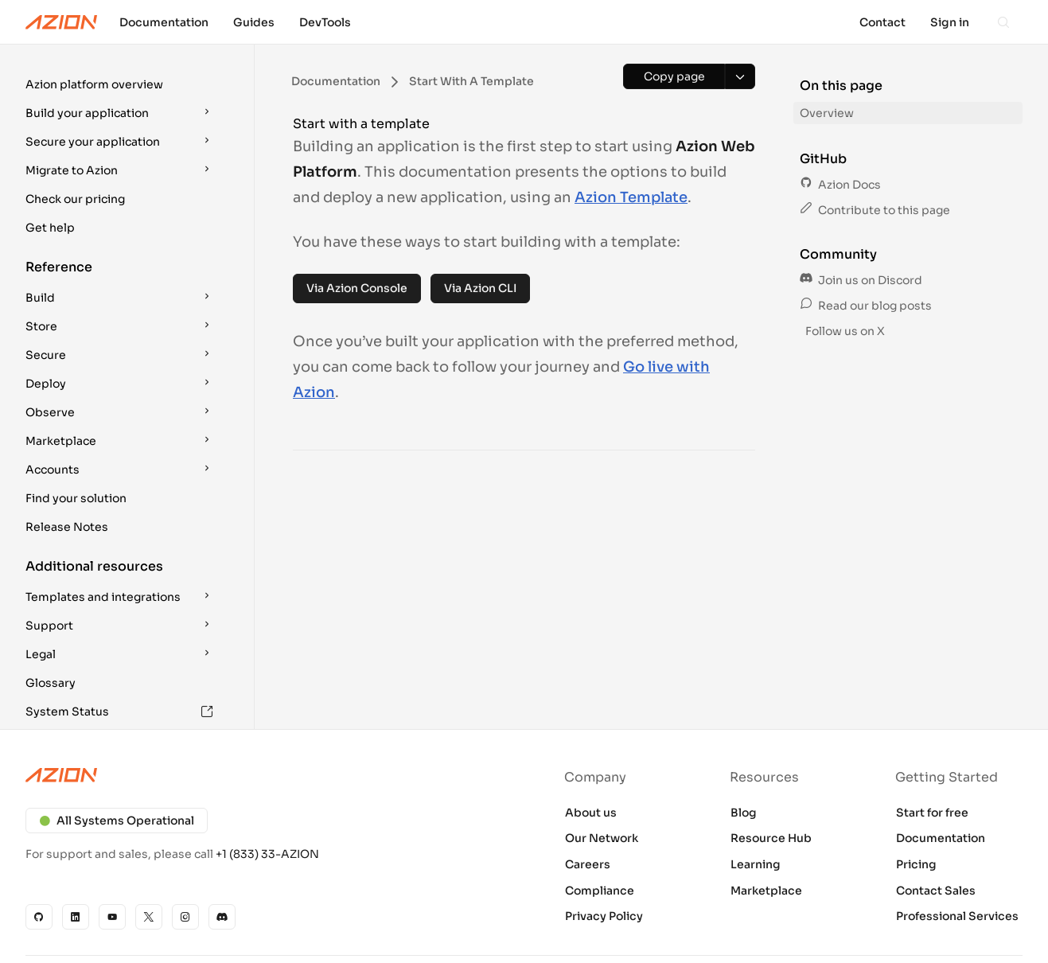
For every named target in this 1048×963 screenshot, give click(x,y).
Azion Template (631, 197)
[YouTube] (112, 917)
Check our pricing (75, 199)
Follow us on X (844, 331)
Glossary (50, 683)
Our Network (601, 838)
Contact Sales (936, 890)
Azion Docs (840, 184)
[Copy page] (674, 76)
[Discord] (222, 917)
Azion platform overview (94, 84)
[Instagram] (185, 917)
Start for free (932, 812)
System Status (119, 711)
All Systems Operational (116, 820)
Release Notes (66, 527)
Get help (50, 227)
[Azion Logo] (61, 22)
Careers (587, 864)
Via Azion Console (356, 288)
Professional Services (957, 916)
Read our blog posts (866, 305)
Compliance (599, 890)
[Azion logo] (265, 775)
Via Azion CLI (480, 288)
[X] (148, 917)
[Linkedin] (75, 917)
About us (591, 812)
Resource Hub (771, 838)
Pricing (916, 864)
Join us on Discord (861, 280)
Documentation (940, 838)
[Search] (1003, 22)
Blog (743, 812)
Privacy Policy (604, 916)
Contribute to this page (875, 210)
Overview (827, 113)
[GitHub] (39, 917)
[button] (121, 84)
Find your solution (76, 498)
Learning (755, 864)
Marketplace (766, 890)
